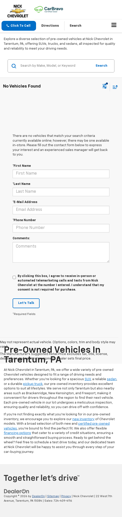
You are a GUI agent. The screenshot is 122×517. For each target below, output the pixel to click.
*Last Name (21, 184)
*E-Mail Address (25, 202)
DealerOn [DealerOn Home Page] (38, 496)
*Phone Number (24, 220)
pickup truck (33, 384)
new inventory (83, 419)
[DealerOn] (16, 491)
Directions (50, 25)
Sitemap (53, 496)
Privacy (66, 496)
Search (101, 65)
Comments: (21, 238)
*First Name (22, 166)
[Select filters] (105, 87)
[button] (19, 26)
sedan (111, 379)
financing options (17, 433)
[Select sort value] (114, 87)
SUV (88, 379)
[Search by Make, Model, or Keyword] (55, 66)
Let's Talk (26, 303)
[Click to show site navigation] (114, 25)
